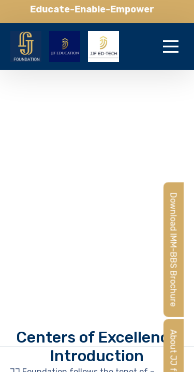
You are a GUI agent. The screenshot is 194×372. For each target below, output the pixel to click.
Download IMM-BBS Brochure (173, 249)
